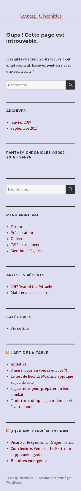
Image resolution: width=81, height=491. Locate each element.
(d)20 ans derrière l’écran (39, 431)
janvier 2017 (21, 122)
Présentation (22, 232)
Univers (17, 239)
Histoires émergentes (30, 460)
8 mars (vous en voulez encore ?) (39, 370)
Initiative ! (19, 364)
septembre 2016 (24, 128)
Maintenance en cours (30, 292)
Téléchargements (26, 245)
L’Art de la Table (29, 353)
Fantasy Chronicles (19, 478)
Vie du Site (20, 328)
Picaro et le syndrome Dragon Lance (42, 442)
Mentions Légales (26, 251)
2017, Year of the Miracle (31, 286)
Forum (16, 226)
